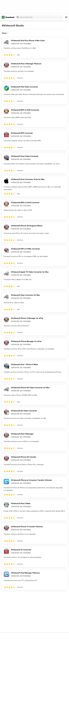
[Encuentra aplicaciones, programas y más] (39, 17)
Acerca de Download (49, 615)
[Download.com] (8, 17)
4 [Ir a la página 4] (21, 595)
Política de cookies (9, 646)
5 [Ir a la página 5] (27, 595)
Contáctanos (46, 623)
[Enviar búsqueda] (18, 17)
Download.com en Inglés (51, 627)
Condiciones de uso (10, 642)
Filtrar (5, 33)
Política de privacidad (10, 638)
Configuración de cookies (12, 656)
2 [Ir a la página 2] (10, 595)
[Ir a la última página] (62, 595)
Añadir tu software (48, 619)
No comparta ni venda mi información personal (11, 651)
